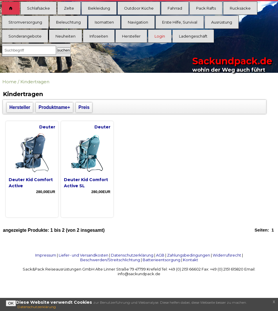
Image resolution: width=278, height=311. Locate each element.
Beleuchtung (68, 22)
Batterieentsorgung (161, 259)
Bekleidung (99, 8)
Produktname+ (54, 107)
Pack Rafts (206, 8)
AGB (160, 255)
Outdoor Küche (139, 8)
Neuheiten (65, 36)
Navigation (138, 22)
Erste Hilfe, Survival (179, 22)
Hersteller (131, 36)
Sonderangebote (25, 36)
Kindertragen (34, 81)
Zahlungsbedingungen (188, 255)
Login (160, 36)
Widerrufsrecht (227, 255)
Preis (83, 107)
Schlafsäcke (38, 8)
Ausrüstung (221, 22)
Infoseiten (98, 36)
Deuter (47, 127)
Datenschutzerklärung (132, 255)
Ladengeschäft (193, 36)
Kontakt (190, 259)
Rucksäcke (240, 8)
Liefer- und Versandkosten (83, 255)
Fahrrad (175, 8)
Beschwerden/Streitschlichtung (110, 259)
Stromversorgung (25, 22)
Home (9, 81)
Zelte (69, 8)
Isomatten (104, 22)
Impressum (45, 255)
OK (11, 303)
